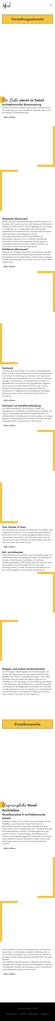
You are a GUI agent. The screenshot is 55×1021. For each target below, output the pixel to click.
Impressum (45, 1014)
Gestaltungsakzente (27, 19)
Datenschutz (33, 1014)
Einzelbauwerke (27, 724)
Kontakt (23, 1014)
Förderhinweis (11, 1014)
